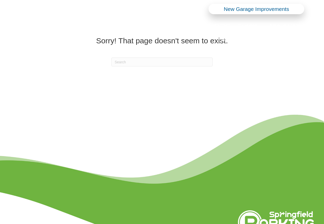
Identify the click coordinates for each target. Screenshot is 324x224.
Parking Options (180, 26)
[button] (207, 26)
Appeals (287, 40)
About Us (282, 26)
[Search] (162, 62)
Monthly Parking (244, 40)
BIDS (222, 26)
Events (248, 26)
